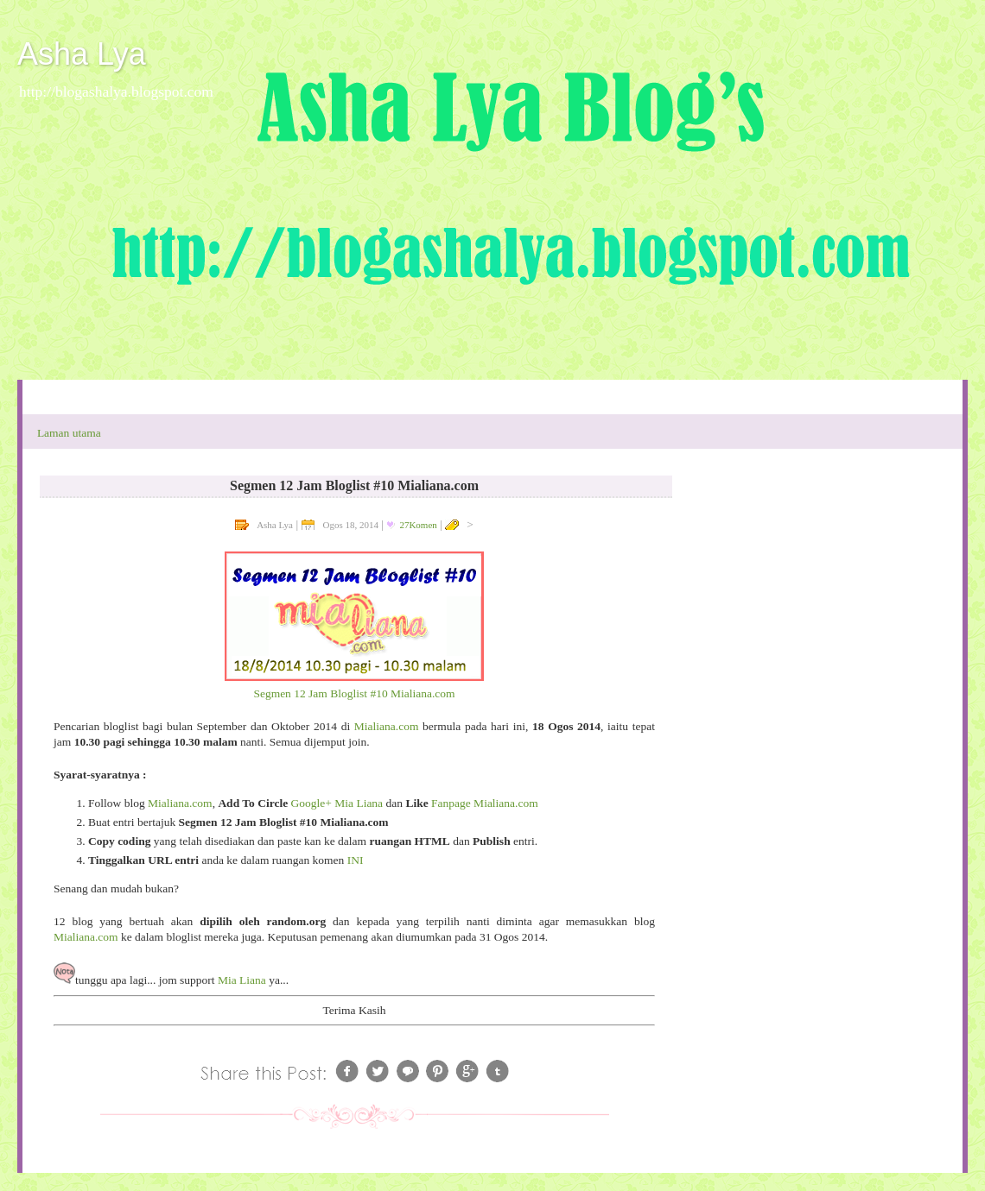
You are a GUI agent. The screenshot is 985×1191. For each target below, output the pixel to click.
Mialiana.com (386, 726)
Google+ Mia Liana (337, 803)
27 (417, 525)
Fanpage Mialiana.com (484, 803)
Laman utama (69, 432)
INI (355, 860)
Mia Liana (242, 980)
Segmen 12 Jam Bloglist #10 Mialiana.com (353, 693)
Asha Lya (81, 54)
